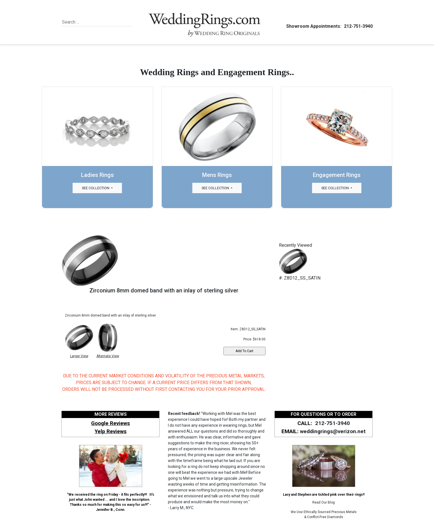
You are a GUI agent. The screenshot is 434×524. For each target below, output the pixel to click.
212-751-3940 (357, 26)
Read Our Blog (323, 502)
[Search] (87, 22)
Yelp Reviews (110, 431)
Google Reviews (110, 423)
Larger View (79, 356)
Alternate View (107, 356)
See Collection (96, 188)
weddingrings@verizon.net (333, 431)
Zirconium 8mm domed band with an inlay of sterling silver (163, 290)
